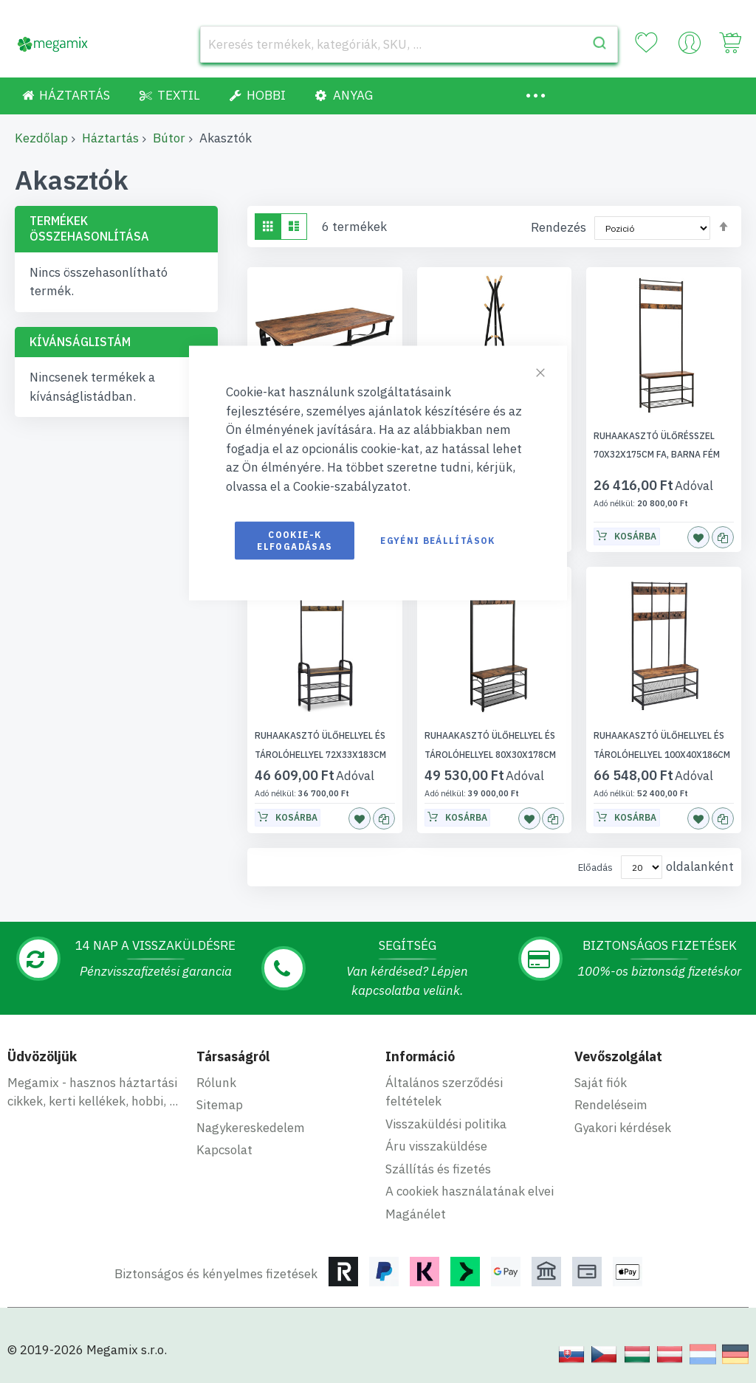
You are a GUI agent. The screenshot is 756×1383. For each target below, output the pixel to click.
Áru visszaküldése (436, 1146)
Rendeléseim (610, 1105)
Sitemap (219, 1105)
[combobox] (409, 44)
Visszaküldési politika (445, 1124)
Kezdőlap (41, 138)
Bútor (169, 138)
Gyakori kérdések (622, 1128)
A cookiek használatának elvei (469, 1191)
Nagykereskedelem (250, 1128)
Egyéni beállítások (437, 540)
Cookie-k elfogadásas (294, 540)
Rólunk (216, 1083)
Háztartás (110, 138)
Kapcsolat (224, 1150)
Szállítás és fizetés (438, 1169)
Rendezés (558, 227)
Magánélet (415, 1214)
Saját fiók (600, 1083)
